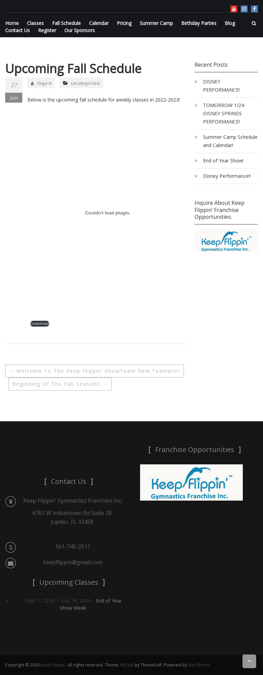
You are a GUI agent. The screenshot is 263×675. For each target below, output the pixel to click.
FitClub (127, 665)
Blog (230, 23)
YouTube (233, 8)
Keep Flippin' (52, 665)
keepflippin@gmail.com (72, 562)
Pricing (124, 23)
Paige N (41, 83)
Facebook (254, 8)
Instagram (244, 8)
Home (12, 23)
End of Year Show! (223, 160)
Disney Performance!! (227, 176)
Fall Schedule (66, 23)
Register (47, 30)
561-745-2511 (72, 546)
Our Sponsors (79, 30)
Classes (35, 23)
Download (39, 323)
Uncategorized (85, 83)
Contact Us (17, 30)
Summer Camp (156, 23)
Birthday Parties (198, 23)
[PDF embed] (107, 212)
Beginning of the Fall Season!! (60, 384)
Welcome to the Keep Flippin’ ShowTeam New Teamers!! (94, 371)
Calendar (99, 23)
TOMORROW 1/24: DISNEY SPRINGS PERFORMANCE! (224, 113)
